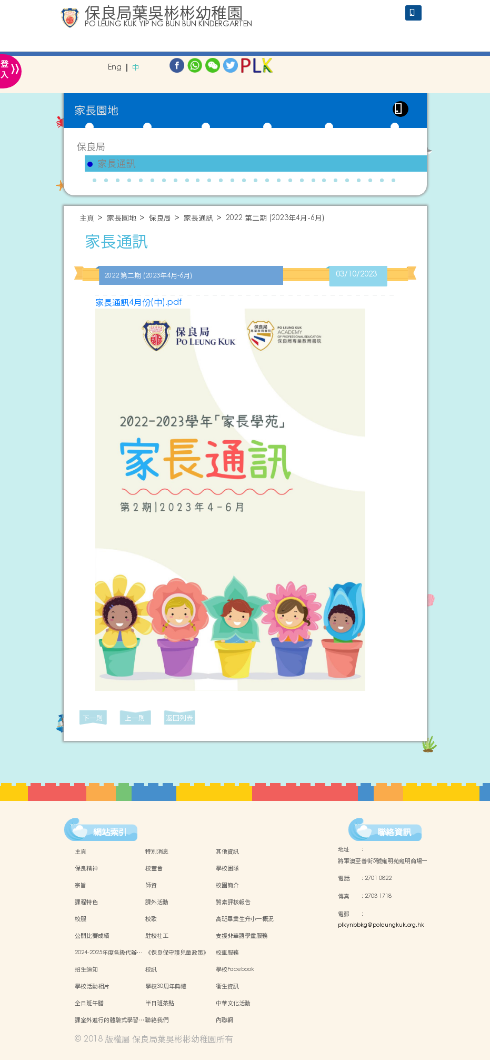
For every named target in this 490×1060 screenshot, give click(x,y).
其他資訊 (227, 851)
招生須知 (86, 969)
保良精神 (86, 868)
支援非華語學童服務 (242, 936)
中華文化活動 (233, 1003)
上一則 (135, 718)
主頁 (86, 218)
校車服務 (227, 952)
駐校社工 (156, 936)
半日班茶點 (159, 1003)
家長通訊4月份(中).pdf (138, 302)
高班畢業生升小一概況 (245, 919)
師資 (151, 885)
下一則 (93, 718)
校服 (80, 919)
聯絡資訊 (394, 832)
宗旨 (80, 885)
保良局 (91, 146)
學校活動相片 (92, 986)
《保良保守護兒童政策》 (177, 952)
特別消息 (156, 851)
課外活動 (156, 902)
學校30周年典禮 (165, 986)
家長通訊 (116, 164)
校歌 (151, 919)
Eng (115, 67)
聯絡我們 (156, 1020)
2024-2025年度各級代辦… (109, 952)
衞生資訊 (227, 986)
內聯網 (224, 1020)
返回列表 (179, 718)
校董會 (154, 868)
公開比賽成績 (92, 936)
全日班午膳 (89, 1003)
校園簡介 (227, 885)
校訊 (151, 969)
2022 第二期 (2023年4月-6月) (275, 218)
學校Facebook (235, 969)
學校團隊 (227, 868)
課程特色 (86, 902)
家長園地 (121, 218)
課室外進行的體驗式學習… (109, 1020)
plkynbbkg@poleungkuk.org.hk (381, 925)
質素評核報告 (233, 902)
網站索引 (110, 832)
